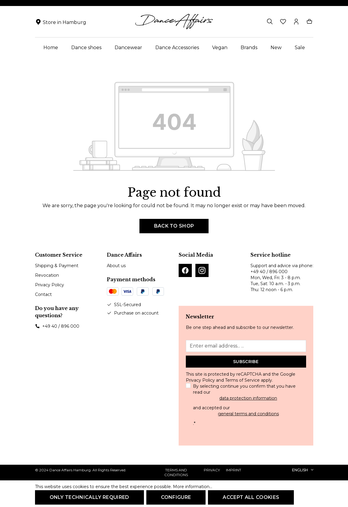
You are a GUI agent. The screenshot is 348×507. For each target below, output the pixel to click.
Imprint (233, 470)
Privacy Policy (49, 285)
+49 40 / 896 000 (60, 326)
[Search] (269, 21)
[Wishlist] (283, 21)
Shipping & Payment (56, 265)
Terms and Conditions (176, 472)
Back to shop (174, 226)
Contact (43, 294)
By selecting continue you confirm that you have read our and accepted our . (248, 404)
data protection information (248, 398)
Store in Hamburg (64, 22)
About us (116, 265)
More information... (192, 486)
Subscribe (246, 361)
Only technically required (89, 497)
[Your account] (296, 21)
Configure (176, 497)
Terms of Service (242, 380)
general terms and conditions (248, 413)
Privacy (212, 470)
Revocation (47, 275)
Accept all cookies (251, 497)
